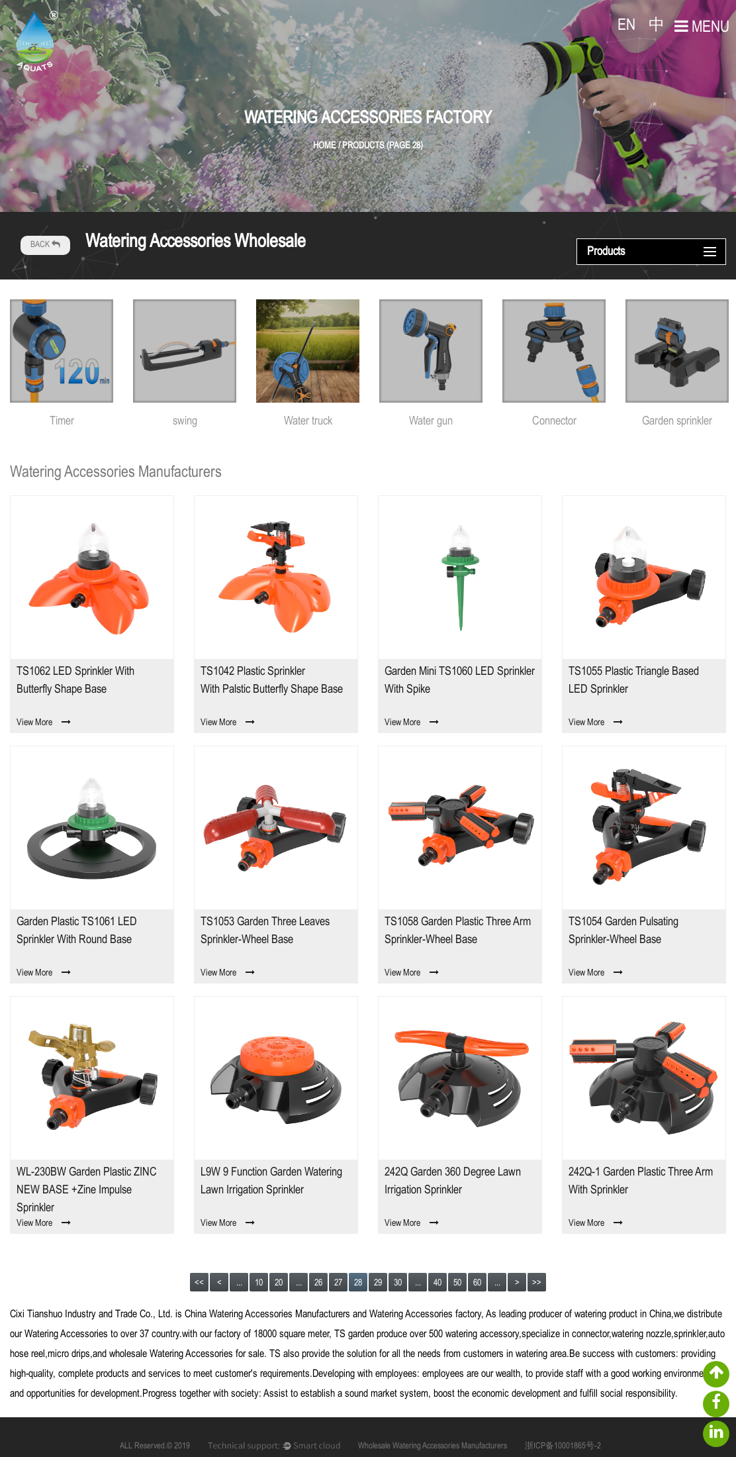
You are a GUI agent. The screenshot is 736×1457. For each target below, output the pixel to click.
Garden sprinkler (677, 421)
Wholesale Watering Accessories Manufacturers (432, 1446)
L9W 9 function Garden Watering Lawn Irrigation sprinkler (271, 1181)
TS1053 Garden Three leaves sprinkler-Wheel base (265, 931)
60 (477, 1283)
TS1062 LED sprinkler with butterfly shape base (75, 680)
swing (185, 421)
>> (536, 1283)
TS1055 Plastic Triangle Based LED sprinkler (634, 680)
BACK (45, 244)
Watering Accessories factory (425, 1314)
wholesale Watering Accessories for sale (186, 1354)
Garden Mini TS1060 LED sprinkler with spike (460, 680)
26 (318, 1283)
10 (259, 1283)
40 (437, 1283)
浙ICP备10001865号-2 (563, 1446)
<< (199, 1283)
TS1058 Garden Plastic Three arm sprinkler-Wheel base (458, 931)
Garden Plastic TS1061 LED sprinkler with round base (77, 931)
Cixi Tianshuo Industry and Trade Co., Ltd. (91, 1314)
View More (44, 723)
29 (378, 1283)
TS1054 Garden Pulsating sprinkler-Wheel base (623, 931)
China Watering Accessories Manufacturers (267, 1314)
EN (626, 26)
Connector (554, 421)
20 (279, 1283)
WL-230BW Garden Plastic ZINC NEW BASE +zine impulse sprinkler (87, 1190)
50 (457, 1283)
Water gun (431, 421)
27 (338, 1283)
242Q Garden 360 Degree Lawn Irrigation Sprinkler (453, 1181)
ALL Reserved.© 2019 (155, 1446)
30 (398, 1283)
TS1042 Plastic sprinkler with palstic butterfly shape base (272, 680)
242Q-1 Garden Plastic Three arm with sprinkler (641, 1181)
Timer (62, 421)
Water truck (308, 421)
